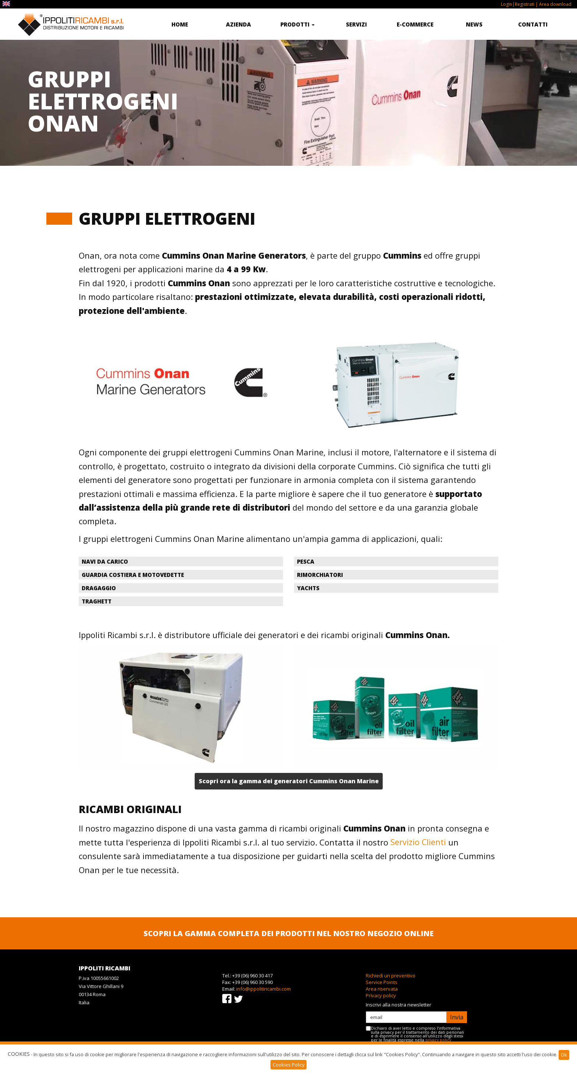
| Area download (552, 4)
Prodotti (297, 24)
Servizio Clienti (418, 842)
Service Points (381, 982)
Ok (564, 1054)
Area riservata (382, 988)
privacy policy (438, 1040)
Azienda (238, 24)
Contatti (533, 24)
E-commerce (415, 24)
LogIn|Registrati (517, 4)
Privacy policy (381, 995)
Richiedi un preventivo (390, 975)
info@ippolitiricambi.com (263, 988)
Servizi (356, 24)
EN (7, 4)
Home (179, 24)
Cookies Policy (288, 1064)
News (474, 24)
